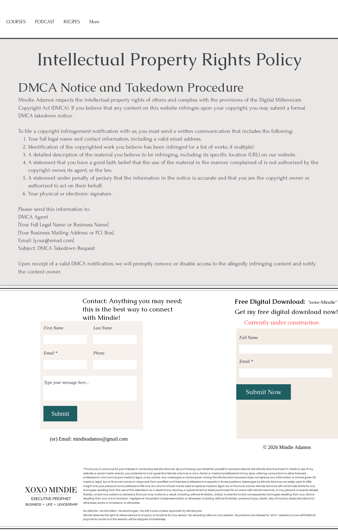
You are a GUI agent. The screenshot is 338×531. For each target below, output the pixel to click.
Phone (99, 353)
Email (49, 353)
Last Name (102, 328)
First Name (53, 328)
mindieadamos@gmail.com (100, 439)
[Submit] (60, 413)
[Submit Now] (263, 392)
